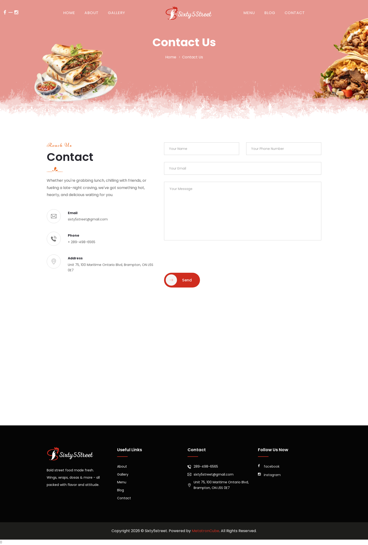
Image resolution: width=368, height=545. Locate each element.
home (170, 57)
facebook (269, 466)
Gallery (116, 12)
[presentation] (199, 256)
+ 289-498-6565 (81, 242)
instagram (269, 475)
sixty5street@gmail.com (88, 219)
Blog (269, 12)
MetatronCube (205, 531)
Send (179, 280)
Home (69, 12)
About (91, 12)
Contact (295, 12)
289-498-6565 (206, 466)
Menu (249, 12)
